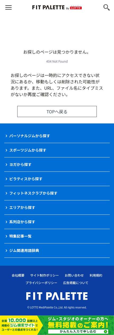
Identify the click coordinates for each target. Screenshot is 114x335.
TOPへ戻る (56, 111)
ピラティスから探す (25, 178)
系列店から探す (22, 221)
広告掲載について (76, 282)
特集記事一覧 (20, 236)
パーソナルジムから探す (29, 135)
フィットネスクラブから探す (33, 193)
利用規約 (96, 275)
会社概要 (18, 275)
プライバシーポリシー (41, 282)
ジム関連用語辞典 (24, 250)
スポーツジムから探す (27, 150)
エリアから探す (22, 207)
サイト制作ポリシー (44, 275)
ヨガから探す (20, 164)
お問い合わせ (74, 275)
